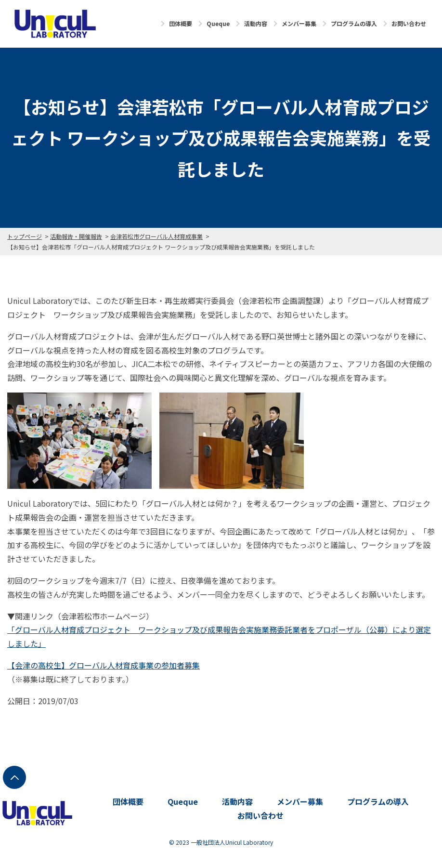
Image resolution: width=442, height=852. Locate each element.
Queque (218, 23)
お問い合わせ (408, 23)
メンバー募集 (299, 23)
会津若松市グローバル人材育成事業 (156, 236)
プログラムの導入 (354, 23)
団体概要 (180, 23)
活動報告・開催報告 (76, 236)
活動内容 (255, 23)
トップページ (24, 236)
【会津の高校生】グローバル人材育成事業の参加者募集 (103, 665)
